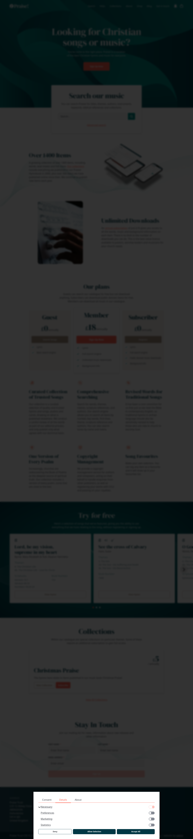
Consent (47, 799)
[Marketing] (152, 819)
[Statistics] (152, 825)
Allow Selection (94, 831)
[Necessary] (152, 806)
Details (63, 799)
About (78, 799)
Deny (55, 831)
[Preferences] (152, 812)
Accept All (135, 831)
